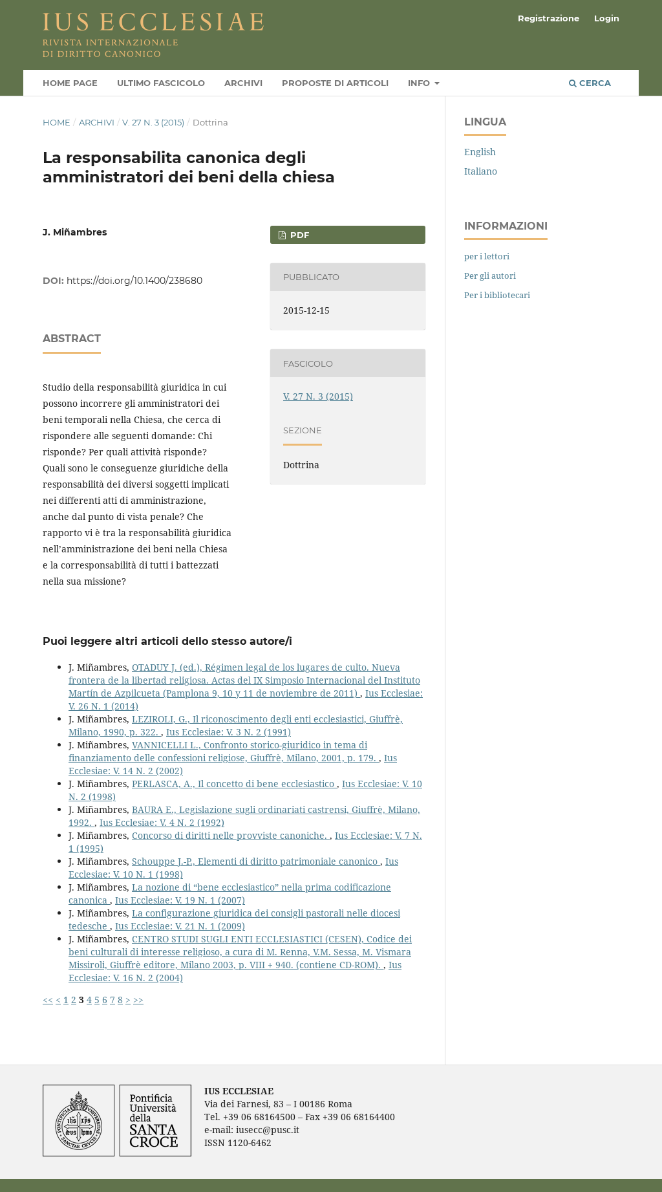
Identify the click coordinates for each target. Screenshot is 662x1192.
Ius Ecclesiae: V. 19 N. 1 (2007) (180, 900)
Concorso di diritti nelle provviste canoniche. (231, 835)
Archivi (243, 83)
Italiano (480, 171)
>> (138, 999)
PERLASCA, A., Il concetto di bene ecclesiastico (234, 783)
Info (420, 83)
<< (48, 999)
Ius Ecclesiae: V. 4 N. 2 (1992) (162, 822)
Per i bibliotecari (497, 295)
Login (606, 18)
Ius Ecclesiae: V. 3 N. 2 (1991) (228, 732)
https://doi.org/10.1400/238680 (134, 281)
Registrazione (548, 18)
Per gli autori (490, 275)
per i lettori (486, 256)
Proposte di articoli (335, 83)
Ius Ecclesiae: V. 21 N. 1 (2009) (180, 926)
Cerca (590, 83)
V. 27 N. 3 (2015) (153, 122)
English (480, 152)
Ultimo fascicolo (161, 83)
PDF (298, 235)
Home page (70, 83)
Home (56, 122)
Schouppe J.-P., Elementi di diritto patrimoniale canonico (256, 861)
